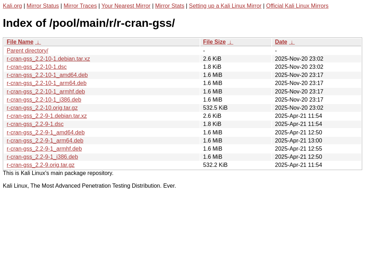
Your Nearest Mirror (126, 6)
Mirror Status (43, 6)
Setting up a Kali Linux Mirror (225, 6)
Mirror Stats (169, 6)
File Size (214, 42)
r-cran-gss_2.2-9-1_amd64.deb (46, 132)
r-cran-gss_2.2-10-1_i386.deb (44, 100)
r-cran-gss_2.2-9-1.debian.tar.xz (47, 116)
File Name (20, 42)
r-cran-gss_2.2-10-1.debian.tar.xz (48, 59)
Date (281, 42)
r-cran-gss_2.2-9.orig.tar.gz (41, 165)
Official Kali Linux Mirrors (297, 6)
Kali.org (12, 6)
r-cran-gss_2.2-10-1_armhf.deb (46, 92)
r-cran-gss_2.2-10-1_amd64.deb (47, 75)
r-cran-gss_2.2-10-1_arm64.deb (47, 83)
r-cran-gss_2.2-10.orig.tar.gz (42, 108)
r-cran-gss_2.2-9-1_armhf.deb (44, 149)
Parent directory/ (27, 51)
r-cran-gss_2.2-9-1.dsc (35, 124)
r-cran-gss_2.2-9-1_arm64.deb (45, 141)
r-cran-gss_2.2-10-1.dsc (37, 67)
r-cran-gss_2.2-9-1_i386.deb (42, 157)
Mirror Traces (80, 6)
